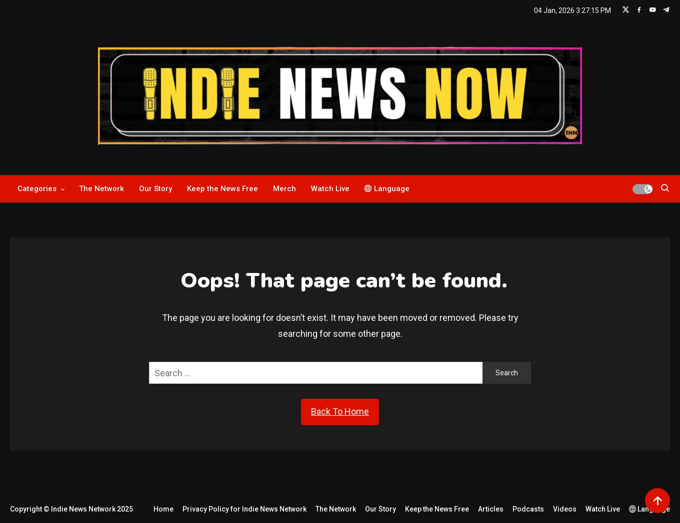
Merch (284, 188)
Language (387, 188)
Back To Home (340, 411)
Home (164, 509)
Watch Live (330, 188)
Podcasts (528, 509)
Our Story (155, 188)
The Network (101, 188)
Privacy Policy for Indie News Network (244, 509)
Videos (564, 509)
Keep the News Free (222, 188)
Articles (491, 509)
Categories (37, 188)
